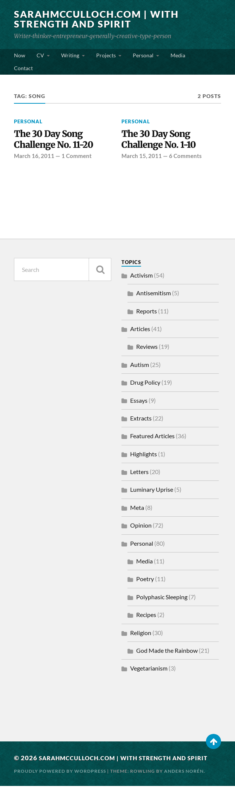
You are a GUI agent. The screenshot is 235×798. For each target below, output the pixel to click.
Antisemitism (153, 294)
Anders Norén (184, 783)
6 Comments (185, 157)
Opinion (141, 527)
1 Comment (76, 157)
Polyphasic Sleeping (161, 598)
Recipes (146, 616)
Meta (137, 509)
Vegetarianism (148, 670)
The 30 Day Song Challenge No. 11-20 (57, 140)
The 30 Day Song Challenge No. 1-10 (162, 140)
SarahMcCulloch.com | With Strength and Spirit (100, 18)
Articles (140, 330)
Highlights (143, 455)
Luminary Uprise (151, 491)
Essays (138, 401)
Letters (139, 473)
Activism (141, 277)
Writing (70, 55)
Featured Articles (152, 437)
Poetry (145, 580)
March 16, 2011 (34, 157)
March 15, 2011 (141, 157)
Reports (146, 312)
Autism (139, 366)
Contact (23, 68)
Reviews (147, 348)
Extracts (141, 420)
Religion (140, 634)
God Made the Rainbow (167, 652)
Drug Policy (145, 384)
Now (19, 55)
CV (40, 55)
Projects (106, 55)
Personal (143, 55)
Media (177, 55)
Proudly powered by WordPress (60, 783)
